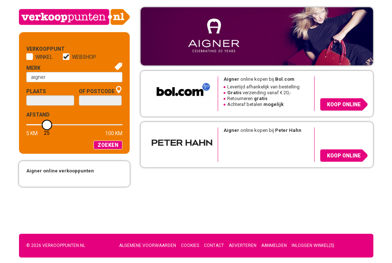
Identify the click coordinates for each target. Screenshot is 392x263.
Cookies (190, 245)
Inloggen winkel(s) (313, 245)
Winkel (44, 57)
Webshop (84, 57)
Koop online (344, 104)
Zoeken (108, 145)
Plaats (36, 91)
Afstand (38, 115)
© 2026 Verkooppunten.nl (55, 245)
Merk (33, 68)
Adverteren (242, 245)
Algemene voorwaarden (147, 245)
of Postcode (97, 91)
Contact (214, 245)
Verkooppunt (38, 49)
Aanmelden (274, 245)
